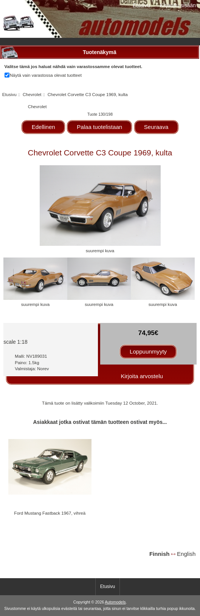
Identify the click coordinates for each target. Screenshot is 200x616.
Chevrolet (32, 94)
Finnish (159, 554)
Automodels (115, 602)
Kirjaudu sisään (178, 5)
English (186, 554)
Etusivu (141, 5)
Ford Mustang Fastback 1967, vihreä (49, 512)
